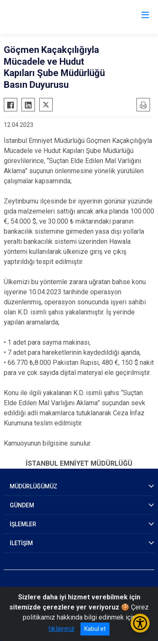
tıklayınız (61, 629)
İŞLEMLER (23, 524)
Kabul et (95, 628)
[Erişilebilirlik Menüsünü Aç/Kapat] (140, 623)
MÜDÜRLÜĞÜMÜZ (33, 486)
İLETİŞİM (21, 543)
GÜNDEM (22, 505)
